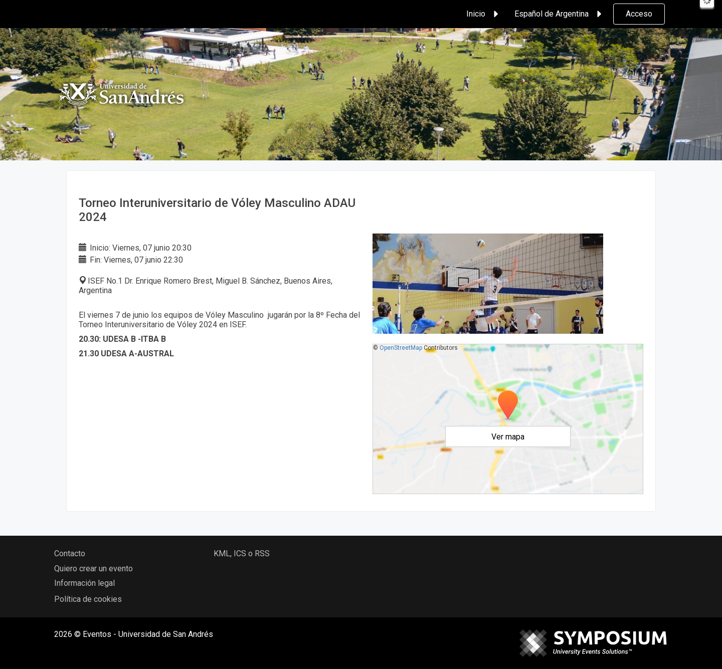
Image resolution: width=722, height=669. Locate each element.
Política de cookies (88, 599)
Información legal (84, 583)
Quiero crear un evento (93, 568)
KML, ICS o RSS (242, 553)
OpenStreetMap (401, 347)
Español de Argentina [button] (559, 14)
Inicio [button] (483, 14)
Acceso (639, 14)
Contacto (69, 553)
